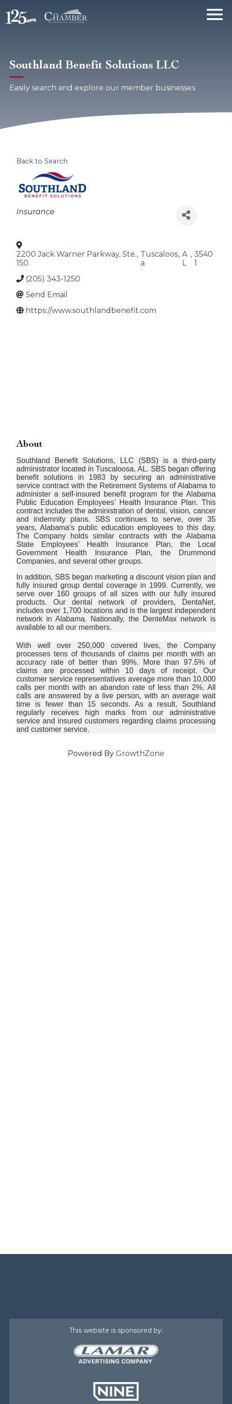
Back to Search (42, 161)
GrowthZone (140, 753)
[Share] (186, 215)
